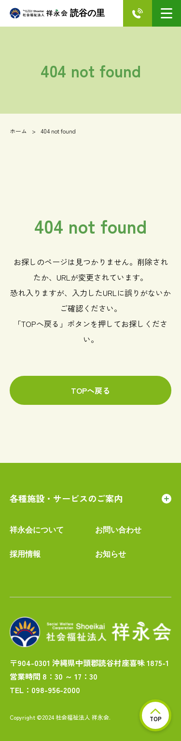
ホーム (18, 131)
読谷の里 (57, 13)
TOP (156, 716)
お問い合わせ (118, 530)
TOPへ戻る (90, 390)
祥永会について (37, 530)
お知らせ (110, 554)
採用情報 (25, 554)
